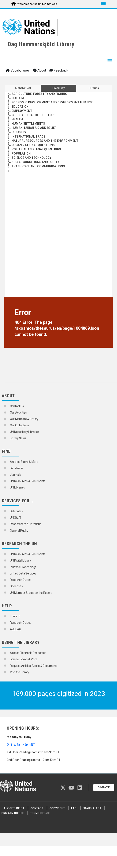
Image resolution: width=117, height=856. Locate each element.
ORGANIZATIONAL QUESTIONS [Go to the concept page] (33, 145)
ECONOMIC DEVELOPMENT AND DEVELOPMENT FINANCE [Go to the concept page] (52, 102)
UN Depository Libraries (24, 432)
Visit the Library (19, 672)
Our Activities (18, 412)
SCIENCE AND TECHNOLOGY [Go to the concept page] (31, 157)
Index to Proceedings (23, 567)
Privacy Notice (12, 813)
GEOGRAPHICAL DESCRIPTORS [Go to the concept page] (34, 115)
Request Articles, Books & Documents (33, 665)
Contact (36, 808)
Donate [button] (104, 787)
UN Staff (15, 517)
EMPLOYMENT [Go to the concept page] (22, 111)
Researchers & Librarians (25, 524)
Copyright (57, 808)
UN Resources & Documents (27, 481)
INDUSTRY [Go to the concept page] (19, 132)
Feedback (58, 70)
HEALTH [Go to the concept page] (17, 119)
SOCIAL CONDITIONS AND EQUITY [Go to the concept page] (35, 162)
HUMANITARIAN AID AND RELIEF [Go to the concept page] (34, 128)
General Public (19, 530)
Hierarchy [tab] (58, 88)
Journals (15, 474)
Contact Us (17, 406)
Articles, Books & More (24, 461)
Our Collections (19, 425)
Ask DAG (15, 629)
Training (15, 616)
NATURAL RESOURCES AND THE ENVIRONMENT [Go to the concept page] (45, 140)
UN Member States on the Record (31, 592)
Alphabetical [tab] (23, 88)
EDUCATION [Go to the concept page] (20, 106)
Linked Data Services (23, 573)
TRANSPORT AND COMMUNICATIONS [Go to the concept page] (38, 166)
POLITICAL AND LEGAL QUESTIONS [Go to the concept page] (36, 149)
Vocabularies (18, 70)
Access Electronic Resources (28, 653)
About (39, 70)
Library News (18, 438)
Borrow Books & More (23, 659)
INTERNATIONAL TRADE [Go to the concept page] (28, 136)
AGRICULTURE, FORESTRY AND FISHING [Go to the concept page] (39, 94)
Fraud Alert (92, 808)
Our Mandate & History (24, 419)
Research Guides (20, 579)
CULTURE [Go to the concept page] (18, 98)
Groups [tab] (94, 88)
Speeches (16, 586)
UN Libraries (17, 487)
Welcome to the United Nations (37, 4)
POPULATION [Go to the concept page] (21, 153)
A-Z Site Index (14, 808)
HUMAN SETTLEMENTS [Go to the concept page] (28, 123)
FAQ (73, 808)
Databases (17, 468)
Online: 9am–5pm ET (21, 744)
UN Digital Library (20, 560)
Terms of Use (40, 813)
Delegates (16, 511)
